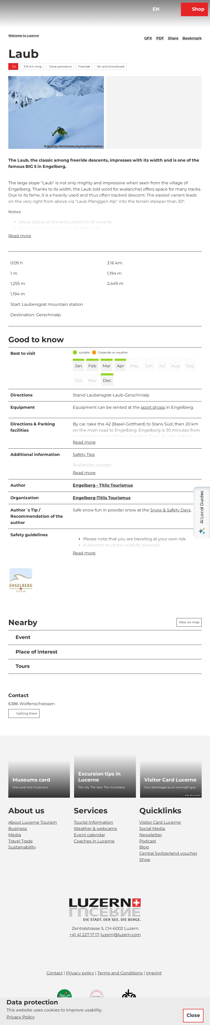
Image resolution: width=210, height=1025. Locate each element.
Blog (144, 859)
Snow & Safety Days (170, 520)
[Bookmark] (192, 36)
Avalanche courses (92, 473)
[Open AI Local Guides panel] (201, 512)
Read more (19, 242)
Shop (144, 871)
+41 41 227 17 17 (84, 946)
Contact (55, 985)
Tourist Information (93, 834)
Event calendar (89, 847)
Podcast (147, 853)
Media (14, 847)
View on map (189, 635)
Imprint (154, 985)
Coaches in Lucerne (94, 853)
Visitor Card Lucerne (160, 834)
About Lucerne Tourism (32, 834)
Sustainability (22, 859)
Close (193, 1015)
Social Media (152, 840)
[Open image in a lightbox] (105, 922)
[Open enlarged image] (20, 592)
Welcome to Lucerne (23, 35)
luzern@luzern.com (121, 946)
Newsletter (150, 847)
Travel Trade (20, 853)
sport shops (153, 413)
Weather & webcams (95, 840)
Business (17, 840)
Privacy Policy (20, 1017)
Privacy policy (80, 985)
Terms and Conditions (120, 985)
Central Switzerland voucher (168, 865)
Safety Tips (84, 463)
